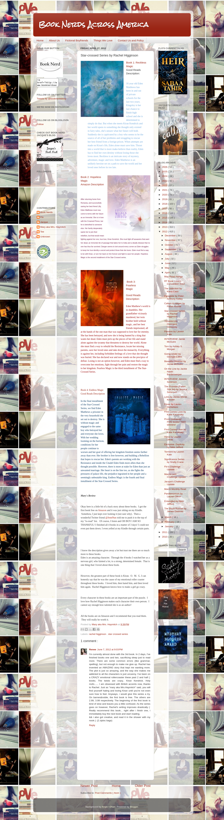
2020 (165, 194)
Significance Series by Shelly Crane (174, 460)
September (171, 249)
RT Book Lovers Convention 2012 (174, 282)
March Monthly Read (175, 489)
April (167, 272)
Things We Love (102, 40)
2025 (165, 171)
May (167, 267)
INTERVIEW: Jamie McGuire (174, 340)
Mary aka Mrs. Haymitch (53, 228)
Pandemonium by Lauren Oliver (173, 495)
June (168, 263)
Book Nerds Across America (93, 24)
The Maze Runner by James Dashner (175, 510)
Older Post (142, 786)
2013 (165, 227)
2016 (165, 213)
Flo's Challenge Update (172, 468)
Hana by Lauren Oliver (172, 438)
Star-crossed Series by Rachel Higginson (174, 314)
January (169, 526)
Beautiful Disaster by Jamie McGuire (175, 362)
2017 (165, 208)
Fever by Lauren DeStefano (172, 405)
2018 (165, 204)
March (168, 517)
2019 (165, 199)
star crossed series (118, 634)
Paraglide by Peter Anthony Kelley (174, 297)
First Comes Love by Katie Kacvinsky (175, 413)
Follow (40, 125)
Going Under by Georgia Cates (173, 355)
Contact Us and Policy (131, 40)
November (170, 240)
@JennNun (110, 517)
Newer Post (89, 786)
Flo (42, 218)
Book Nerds (46, 213)
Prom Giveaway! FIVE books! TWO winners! (175, 422)
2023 (165, 181)
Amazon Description (92, 184)
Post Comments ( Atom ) (108, 793)
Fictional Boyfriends (76, 40)
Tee (42, 233)
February (170, 522)
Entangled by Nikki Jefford (174, 502)
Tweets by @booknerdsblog (51, 100)
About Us (54, 40)
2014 (165, 222)
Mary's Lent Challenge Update (175, 475)
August (169, 254)
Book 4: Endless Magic (92, 390)
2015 (165, 217)
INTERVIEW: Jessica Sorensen (175, 380)
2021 (165, 190)
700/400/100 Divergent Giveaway (170, 324)
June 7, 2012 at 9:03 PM (110, 649)
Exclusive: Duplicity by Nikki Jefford (174, 445)
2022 (165, 185)
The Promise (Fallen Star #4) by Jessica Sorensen (175, 389)
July (167, 258)
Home (40, 40)
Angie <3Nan (108, 806)
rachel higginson (98, 634)
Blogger (134, 806)
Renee (92, 649)
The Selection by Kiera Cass (173, 290)
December (170, 235)
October (169, 245)
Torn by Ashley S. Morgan (173, 347)
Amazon (102, 510)
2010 (165, 536)
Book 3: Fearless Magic (131, 285)
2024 (165, 176)
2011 (165, 532)
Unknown (45, 238)
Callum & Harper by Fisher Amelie (174, 305)
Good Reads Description (93, 393)
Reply (92, 725)
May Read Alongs (173, 276)
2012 (165, 231)
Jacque (44, 223)
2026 (165, 167)
